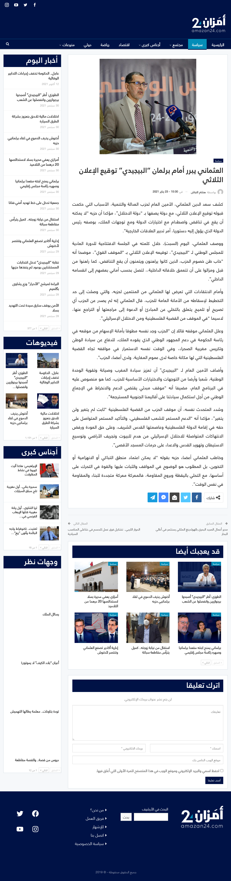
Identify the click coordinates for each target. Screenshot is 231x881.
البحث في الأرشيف (155, 809)
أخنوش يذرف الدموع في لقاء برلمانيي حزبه (33, 140)
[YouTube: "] (20, 829)
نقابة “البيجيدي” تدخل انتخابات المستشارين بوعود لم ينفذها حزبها (35, 264)
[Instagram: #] (35, 829)
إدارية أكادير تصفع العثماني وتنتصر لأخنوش (35, 242)
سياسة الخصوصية (89, 843)
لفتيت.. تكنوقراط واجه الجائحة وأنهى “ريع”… (23, 530)
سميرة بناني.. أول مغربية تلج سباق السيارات (22, 488)
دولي (88, 44)
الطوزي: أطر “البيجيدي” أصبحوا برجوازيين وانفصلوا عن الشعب (37, 96)
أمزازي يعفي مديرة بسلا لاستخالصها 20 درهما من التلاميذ (34, 161)
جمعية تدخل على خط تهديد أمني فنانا (34, 202)
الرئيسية (218, 44)
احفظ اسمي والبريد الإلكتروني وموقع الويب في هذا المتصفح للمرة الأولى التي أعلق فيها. (157, 770)
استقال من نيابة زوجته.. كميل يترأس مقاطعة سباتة (34, 221)
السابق (218, 662)
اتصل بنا (97, 834)
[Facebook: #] (35, 814)
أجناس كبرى (151, 44)
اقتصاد (124, 44)
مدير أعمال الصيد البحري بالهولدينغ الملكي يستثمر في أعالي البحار (192, 531)
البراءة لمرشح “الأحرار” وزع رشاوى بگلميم (35, 286)
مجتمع (178, 44)
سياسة (197, 44)
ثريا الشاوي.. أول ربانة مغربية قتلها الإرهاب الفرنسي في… (24, 512)
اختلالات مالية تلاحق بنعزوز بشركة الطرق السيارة (35, 118)
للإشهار (98, 826)
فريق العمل (95, 818)
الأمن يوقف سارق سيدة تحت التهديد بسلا (34, 307)
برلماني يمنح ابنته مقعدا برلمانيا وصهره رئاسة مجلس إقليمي (37, 183)
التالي (206, 662)
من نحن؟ (97, 809)
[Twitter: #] (20, 814)
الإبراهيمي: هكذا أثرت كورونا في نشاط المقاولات (24, 470)
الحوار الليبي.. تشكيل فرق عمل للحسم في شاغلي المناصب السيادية (104, 531)
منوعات (69, 44)
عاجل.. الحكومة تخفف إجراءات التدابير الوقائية (33, 75)
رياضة (105, 44)
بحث (126, 817)
